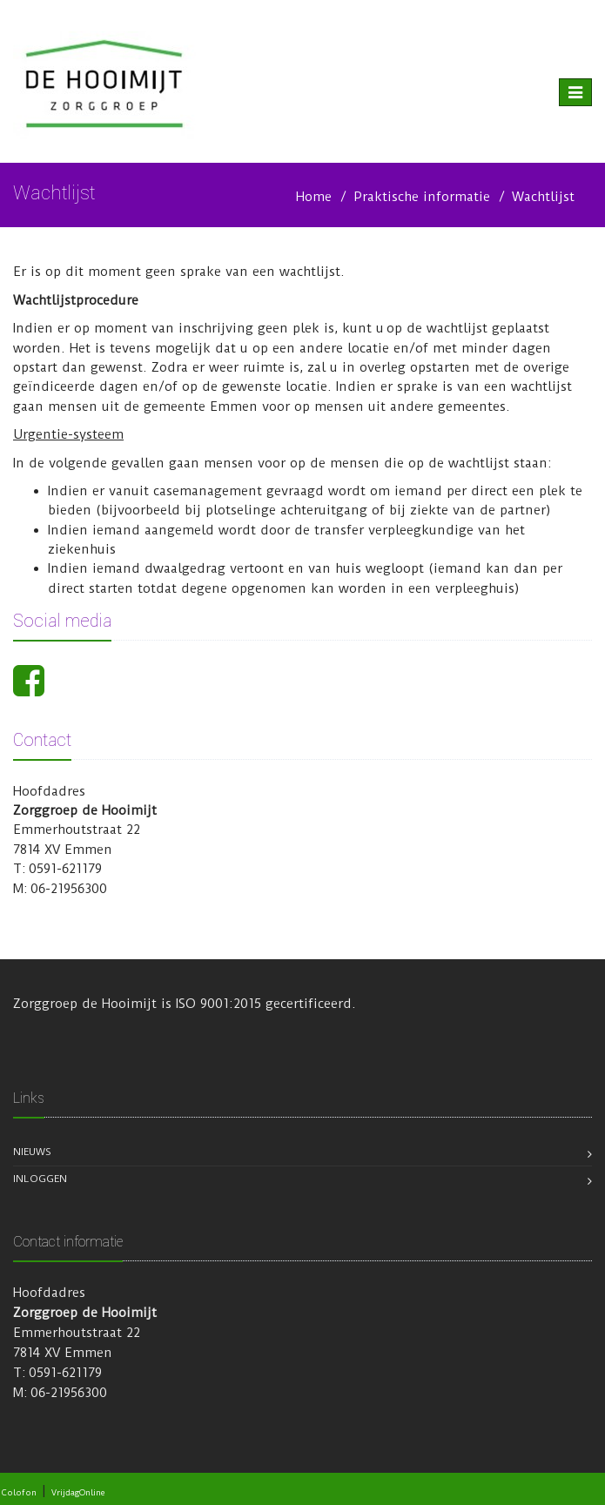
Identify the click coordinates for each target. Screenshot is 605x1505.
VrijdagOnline (78, 1492)
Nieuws (32, 1152)
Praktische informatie (421, 197)
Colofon (19, 1492)
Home (314, 197)
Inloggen (40, 1178)
